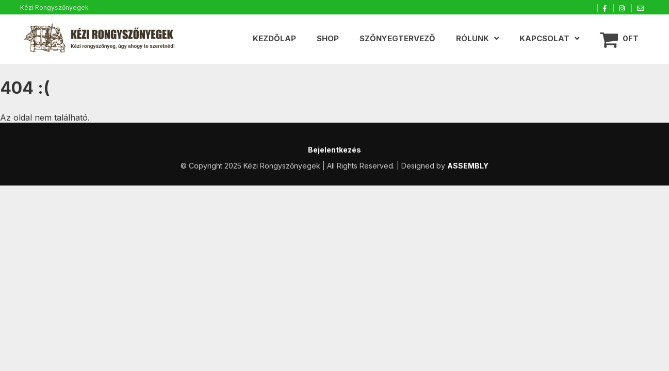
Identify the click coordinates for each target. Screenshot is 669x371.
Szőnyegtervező (397, 38)
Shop (328, 38)
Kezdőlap (274, 38)
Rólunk (472, 38)
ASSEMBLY (467, 165)
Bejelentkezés (334, 149)
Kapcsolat (544, 38)
